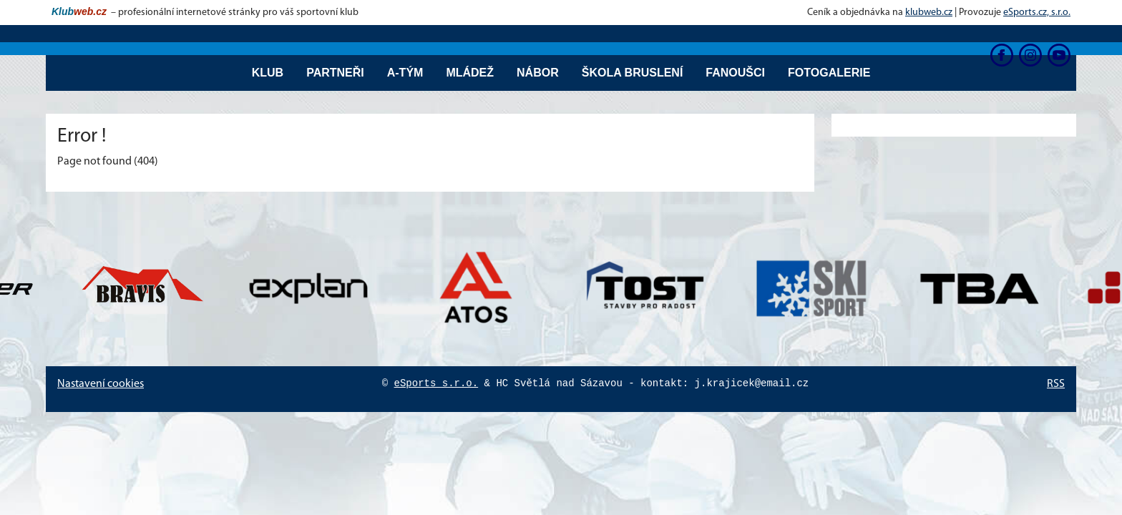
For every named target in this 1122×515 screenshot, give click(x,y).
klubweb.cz (928, 12)
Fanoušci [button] (735, 73)
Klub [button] (267, 73)
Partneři (335, 73)
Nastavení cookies (100, 384)
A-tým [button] (405, 73)
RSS (1056, 384)
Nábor (538, 73)
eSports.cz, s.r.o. (1036, 12)
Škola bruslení (632, 73)
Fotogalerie (829, 73)
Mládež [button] (470, 73)
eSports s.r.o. (436, 383)
